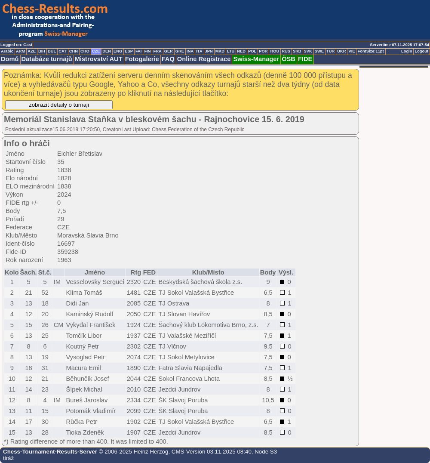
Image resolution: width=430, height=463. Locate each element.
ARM (20, 51)
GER (168, 51)
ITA (199, 51)
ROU (274, 51)
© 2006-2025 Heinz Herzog (132, 451)
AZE (32, 51)
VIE (351, 51)
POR (263, 51)
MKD (219, 51)
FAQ (168, 59)
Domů (10, 59)
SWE (319, 51)
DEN (106, 51)
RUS (286, 51)
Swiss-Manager (256, 59)
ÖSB (288, 59)
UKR (341, 51)
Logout (421, 51)
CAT (62, 51)
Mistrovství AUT (99, 59)
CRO (84, 51)
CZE (96, 51)
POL (252, 51)
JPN (209, 51)
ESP (129, 51)
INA (190, 51)
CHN (73, 51)
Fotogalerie (142, 59)
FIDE (305, 59)
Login (406, 51)
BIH (41, 51)
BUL (52, 51)
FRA (157, 51)
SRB (297, 51)
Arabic (7, 51)
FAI (138, 51)
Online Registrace (204, 59)
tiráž (8, 458)
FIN (147, 51)
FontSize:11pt (370, 51)
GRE (179, 51)
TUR (330, 51)
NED (241, 51)
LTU (230, 51)
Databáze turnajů (47, 59)
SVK (308, 51)
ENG (118, 51)
